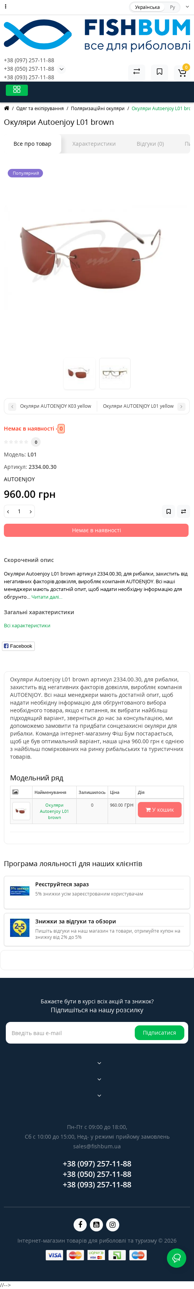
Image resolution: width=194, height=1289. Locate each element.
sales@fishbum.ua (97, 1146)
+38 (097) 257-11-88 (29, 60)
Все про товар (33, 143)
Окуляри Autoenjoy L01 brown (54, 811)
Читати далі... (46, 596)
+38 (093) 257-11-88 (29, 77)
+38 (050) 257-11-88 (29, 68)
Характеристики (94, 143)
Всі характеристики (27, 625)
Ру (172, 7)
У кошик (160, 809)
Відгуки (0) (150, 143)
